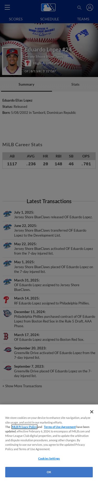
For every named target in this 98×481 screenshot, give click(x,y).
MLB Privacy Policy (24, 427)
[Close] (91, 412)
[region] (49, 442)
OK (49, 472)
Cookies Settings (49, 458)
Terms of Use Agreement (60, 427)
